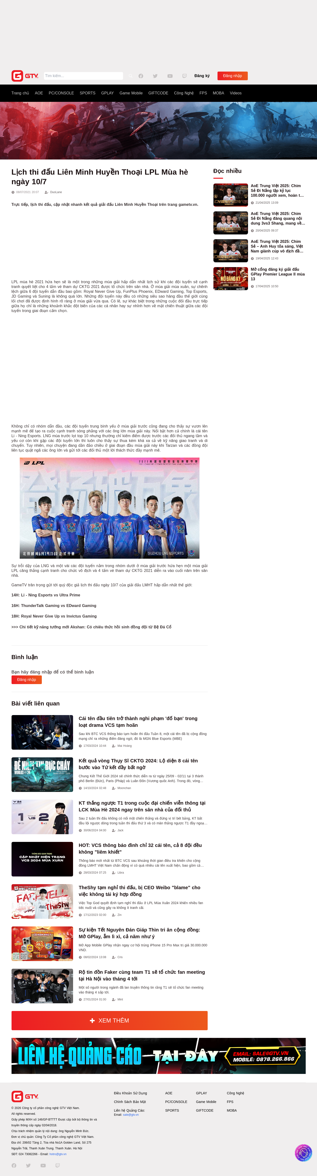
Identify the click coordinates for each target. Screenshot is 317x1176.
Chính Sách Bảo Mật (130, 1102)
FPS (203, 93)
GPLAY (107, 93)
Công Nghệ (184, 93)
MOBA (218, 93)
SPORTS (88, 93)
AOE (39, 93)
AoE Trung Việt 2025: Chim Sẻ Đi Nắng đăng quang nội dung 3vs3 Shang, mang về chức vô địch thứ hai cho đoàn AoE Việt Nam (276, 219)
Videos (236, 93)
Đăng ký (202, 76)
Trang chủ (20, 93)
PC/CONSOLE (61, 93)
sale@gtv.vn (131, 1114)
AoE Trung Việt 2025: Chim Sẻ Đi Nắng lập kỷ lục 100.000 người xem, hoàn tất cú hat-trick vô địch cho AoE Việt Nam (277, 191)
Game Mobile (131, 93)
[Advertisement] (158, 33)
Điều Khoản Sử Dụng (130, 1093)
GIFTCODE (158, 93)
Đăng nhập (232, 76)
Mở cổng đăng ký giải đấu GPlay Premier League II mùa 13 (278, 274)
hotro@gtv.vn (58, 1154)
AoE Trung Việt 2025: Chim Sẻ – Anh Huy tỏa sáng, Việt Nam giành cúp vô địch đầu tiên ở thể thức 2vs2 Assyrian (278, 246)
